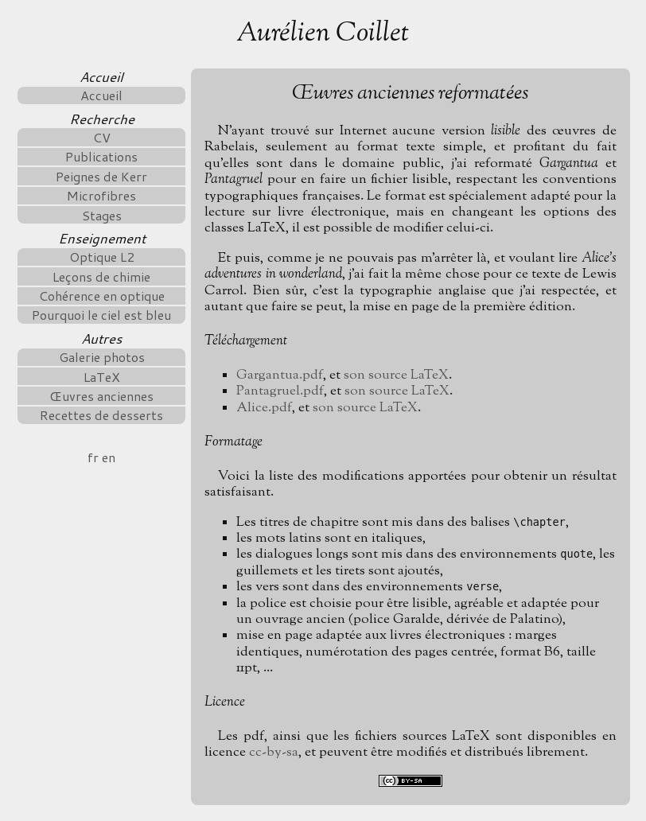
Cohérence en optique (102, 295)
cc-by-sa (273, 752)
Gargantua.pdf (279, 375)
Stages (102, 215)
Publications (101, 156)
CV (102, 137)
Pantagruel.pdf (280, 391)
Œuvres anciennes (101, 395)
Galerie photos (102, 356)
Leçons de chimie (101, 276)
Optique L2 (101, 256)
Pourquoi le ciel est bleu (101, 314)
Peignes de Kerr (101, 176)
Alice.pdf (264, 408)
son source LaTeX (396, 375)
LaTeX (102, 376)
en (108, 457)
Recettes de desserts (101, 414)
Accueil (101, 95)
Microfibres (101, 195)
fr (93, 457)
